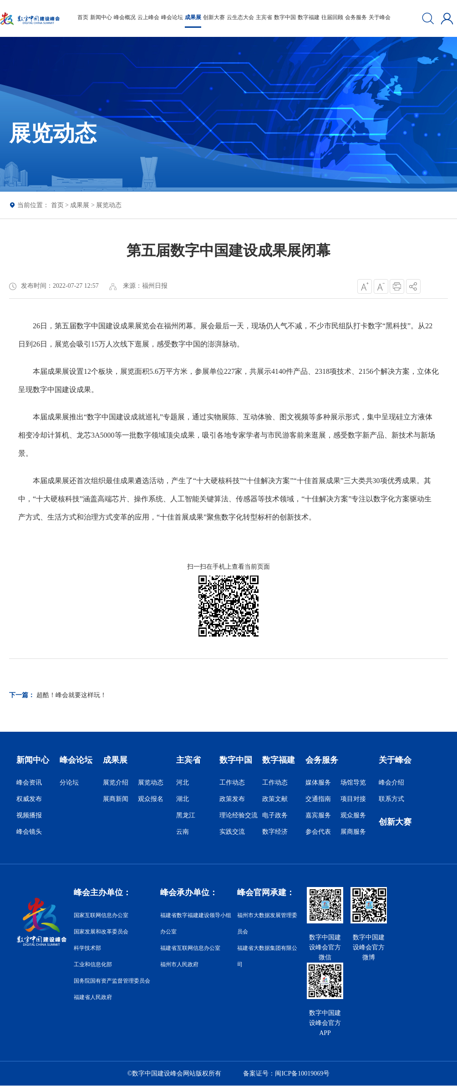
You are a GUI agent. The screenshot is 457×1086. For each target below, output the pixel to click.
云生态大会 (240, 17)
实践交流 (232, 831)
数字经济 (275, 831)
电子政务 (275, 815)
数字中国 (285, 17)
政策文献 (275, 798)
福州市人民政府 (179, 964)
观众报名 (150, 798)
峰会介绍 (391, 782)
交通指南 (318, 798)
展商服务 (353, 831)
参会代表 (318, 831)
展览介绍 (115, 782)
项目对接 (353, 798)
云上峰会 (148, 17)
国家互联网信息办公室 (101, 915)
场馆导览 (353, 782)
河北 (182, 782)
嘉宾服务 (318, 815)
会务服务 (356, 17)
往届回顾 (332, 17)
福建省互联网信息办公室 (190, 948)
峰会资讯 (29, 782)
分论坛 (69, 782)
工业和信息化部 (93, 964)
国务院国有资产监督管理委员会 (112, 981)
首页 (82, 17)
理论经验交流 (238, 815)
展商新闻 (115, 798)
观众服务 (353, 815)
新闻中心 (101, 17)
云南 (182, 831)
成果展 (193, 17)
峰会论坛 (172, 17)
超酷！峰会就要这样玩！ (71, 695)
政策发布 (232, 798)
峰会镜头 (29, 831)
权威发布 (29, 798)
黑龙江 (185, 815)
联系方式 (391, 798)
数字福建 (309, 17)
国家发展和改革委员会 (101, 931)
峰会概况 (125, 17)
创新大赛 (214, 17)
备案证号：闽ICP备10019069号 (286, 1073)
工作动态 (232, 782)
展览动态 (109, 205)
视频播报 (29, 815)
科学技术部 (87, 948)
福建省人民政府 (93, 997)
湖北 (182, 798)
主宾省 (264, 17)
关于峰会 (380, 17)
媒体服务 (318, 782)
